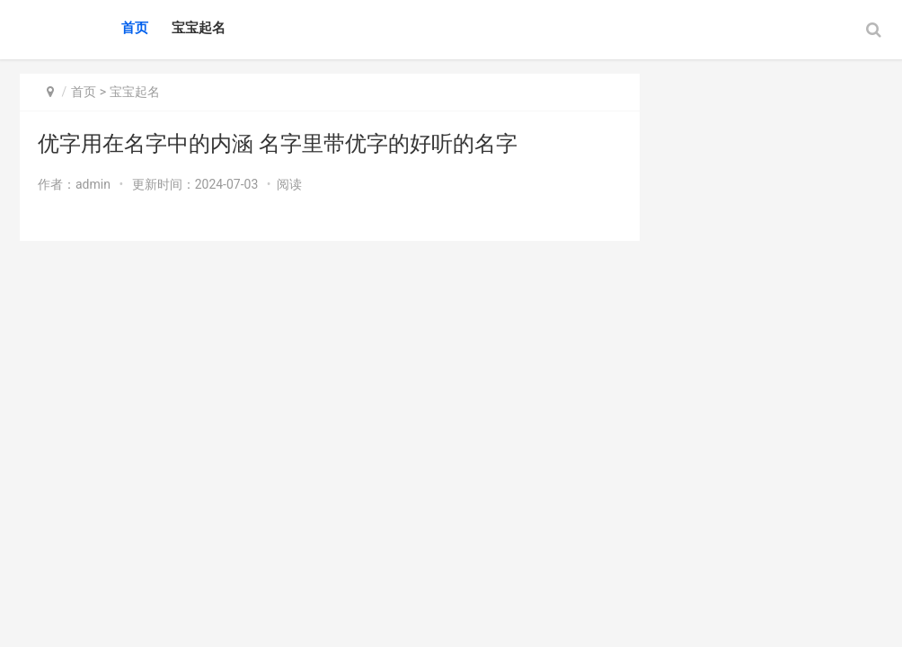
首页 (134, 28)
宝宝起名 (199, 28)
